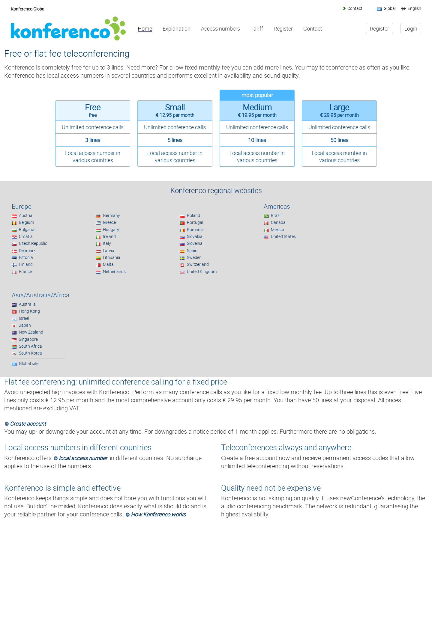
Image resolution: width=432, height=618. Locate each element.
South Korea (30, 353)
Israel (24, 318)
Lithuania (111, 257)
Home (145, 28)
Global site (28, 363)
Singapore (28, 339)
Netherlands (114, 271)
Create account (28, 423)
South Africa (30, 346)
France (25, 271)
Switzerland (198, 264)
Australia (27, 304)
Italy (107, 243)
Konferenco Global (28, 9)
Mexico (277, 229)
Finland (26, 264)
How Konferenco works (158, 514)
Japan (25, 325)
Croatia (26, 236)
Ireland (109, 236)
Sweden (194, 257)
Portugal (195, 222)
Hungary (111, 229)
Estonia (26, 257)
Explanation (176, 28)
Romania (195, 229)
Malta (108, 264)
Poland (193, 215)
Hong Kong (29, 311)
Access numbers (220, 28)
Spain (192, 250)
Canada (278, 222)
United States (283, 236)
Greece (109, 222)
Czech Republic (33, 243)
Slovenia (194, 243)
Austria (25, 215)
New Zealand (31, 332)
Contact (354, 8)
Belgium (26, 222)
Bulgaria (26, 229)
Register (283, 28)
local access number (83, 458)
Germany (111, 215)
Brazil (276, 215)
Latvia (108, 250)
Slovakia (194, 236)
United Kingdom (202, 271)
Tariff (256, 28)
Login (410, 28)
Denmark (27, 250)
